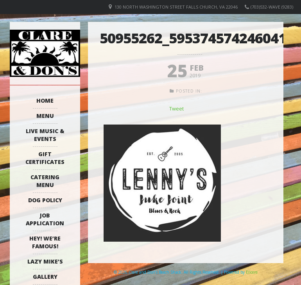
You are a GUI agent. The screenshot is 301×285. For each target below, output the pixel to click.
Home (45, 100)
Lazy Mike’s (45, 261)
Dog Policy (45, 200)
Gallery (45, 276)
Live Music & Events (45, 134)
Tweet (176, 108)
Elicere (252, 272)
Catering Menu (44, 181)
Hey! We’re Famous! (45, 242)
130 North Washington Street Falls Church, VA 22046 (176, 7)
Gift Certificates (44, 158)
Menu (45, 115)
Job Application (45, 219)
